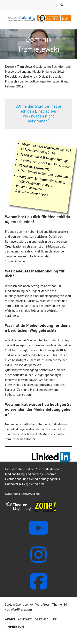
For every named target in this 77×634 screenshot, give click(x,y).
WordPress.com (21, 609)
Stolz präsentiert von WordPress (27, 604)
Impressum (15, 627)
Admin (10, 619)
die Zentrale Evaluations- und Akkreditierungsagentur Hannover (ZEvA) (32, 479)
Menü (72, 5)
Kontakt (24, 619)
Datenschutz (45, 619)
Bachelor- (17, 469)
